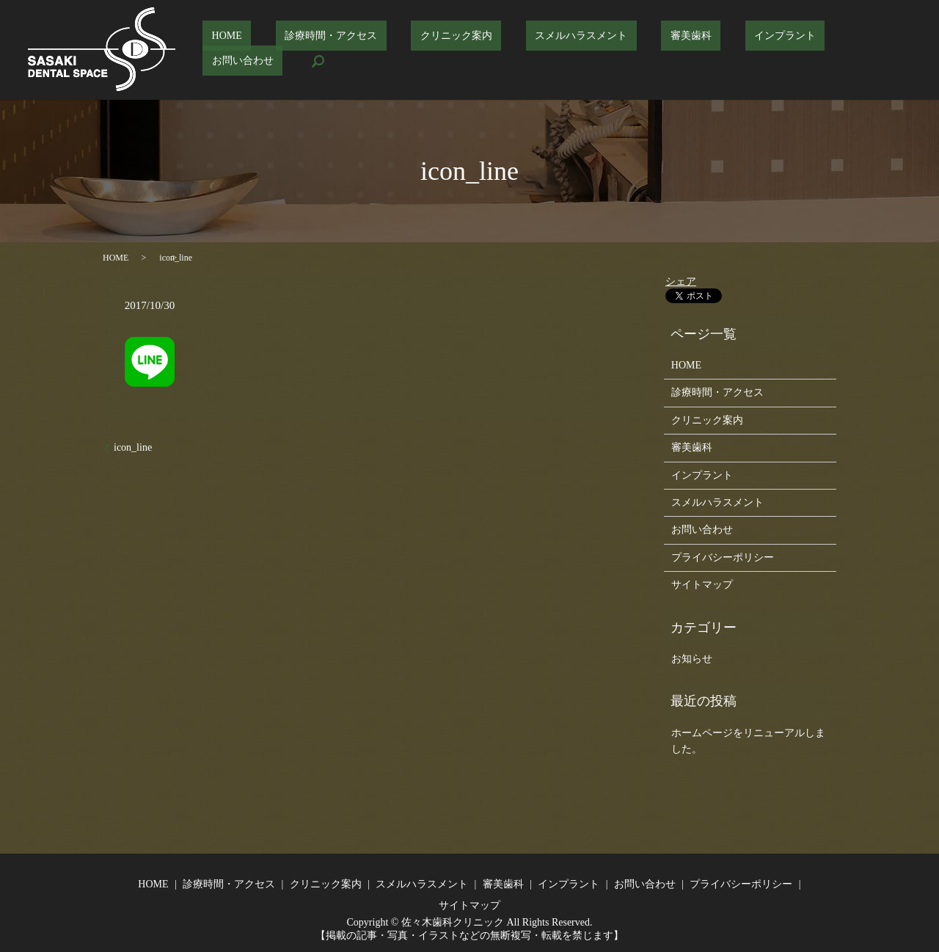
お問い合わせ (821, 50)
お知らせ (691, 658)
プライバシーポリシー (722, 557)
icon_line (133, 447)
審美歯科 (658, 50)
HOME (267, 50)
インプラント (735, 50)
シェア (680, 281)
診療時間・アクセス (353, 50)
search (888, 50)
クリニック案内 (461, 50)
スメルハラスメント (567, 50)
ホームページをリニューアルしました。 (748, 741)
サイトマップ (702, 584)
